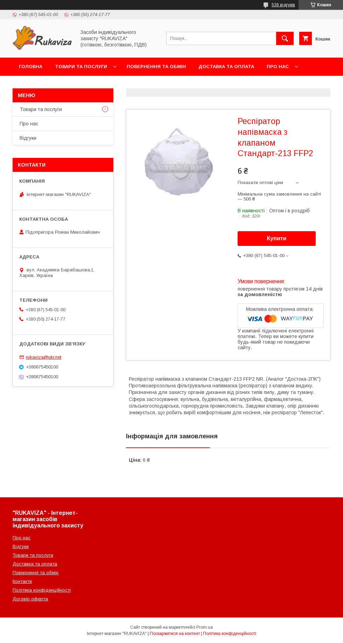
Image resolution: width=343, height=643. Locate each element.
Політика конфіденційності (42, 590)
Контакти (32, 84)
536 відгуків (283, 4)
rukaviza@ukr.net (43, 357)
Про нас (278, 66)
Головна (30, 66)
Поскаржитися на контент (175, 633)
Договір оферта (30, 598)
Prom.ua (204, 627)
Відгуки (28, 138)
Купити (277, 238)
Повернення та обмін (156, 66)
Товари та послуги (81, 66)
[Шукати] (285, 38)
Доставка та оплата (226, 66)
